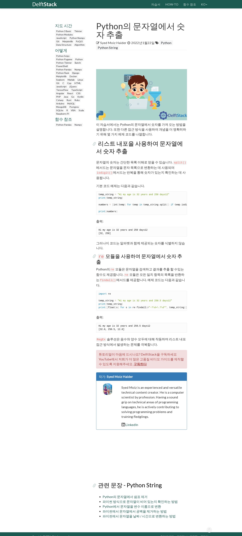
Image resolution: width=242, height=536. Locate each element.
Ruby (77, 100)
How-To (171, 4)
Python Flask (62, 73)
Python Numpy (77, 38)
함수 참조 (189, 4)
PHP (58, 96)
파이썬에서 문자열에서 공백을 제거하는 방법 (135, 506)
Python (79, 59)
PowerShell (62, 66)
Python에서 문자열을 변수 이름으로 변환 (132, 501)
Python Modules (64, 34)
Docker (73, 76)
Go (72, 96)
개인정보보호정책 (187, 531)
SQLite (59, 110)
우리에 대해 (167, 531)
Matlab (71, 79)
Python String (108, 48)
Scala (81, 110)
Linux (80, 79)
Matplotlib (67, 41)
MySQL (71, 103)
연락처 (204, 531)
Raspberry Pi (62, 113)
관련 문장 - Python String (128, 480)
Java (66, 96)
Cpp (69, 83)
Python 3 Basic (63, 31)
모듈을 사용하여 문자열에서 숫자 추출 (140, 256)
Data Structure (63, 44)
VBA (73, 110)
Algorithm (79, 44)
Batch (78, 62)
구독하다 (140, 359)
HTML (77, 83)
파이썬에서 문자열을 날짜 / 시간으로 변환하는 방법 (139, 511)
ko (204, 4)
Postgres (74, 107)
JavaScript (61, 38)
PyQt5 (79, 41)
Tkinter (78, 31)
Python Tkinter (64, 62)
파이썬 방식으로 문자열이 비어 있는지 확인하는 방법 (140, 497)
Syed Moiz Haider (113, 43)
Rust (69, 100)
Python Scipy (62, 56)
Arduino (60, 103)
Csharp (59, 100)
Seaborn (60, 79)
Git (57, 41)
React (70, 93)
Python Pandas (64, 69)
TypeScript (76, 90)
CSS (78, 93)
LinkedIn (129, 420)
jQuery (73, 86)
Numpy (78, 69)
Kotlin (80, 96)
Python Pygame (64, 59)
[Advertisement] (13, 62)
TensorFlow (62, 90)
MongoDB (61, 107)
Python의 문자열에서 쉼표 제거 (125, 492)
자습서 (155, 4)
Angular (60, 93)
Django (75, 73)
